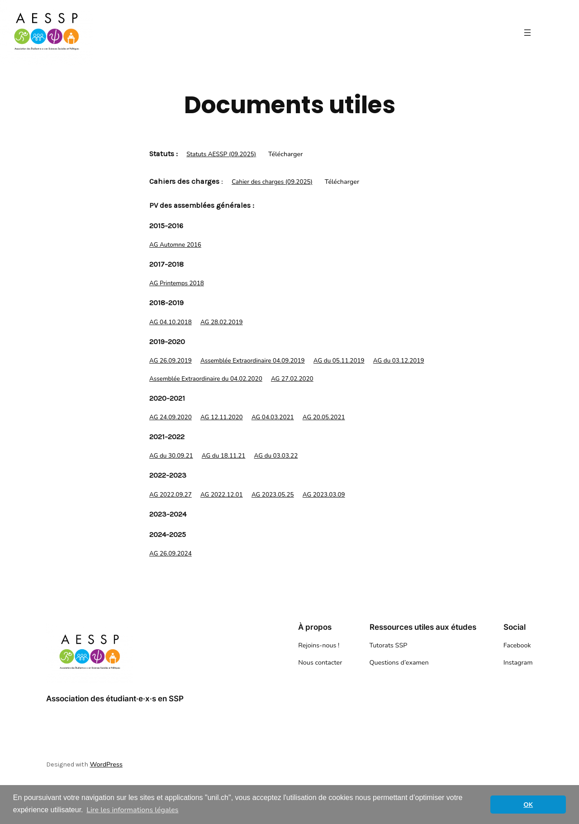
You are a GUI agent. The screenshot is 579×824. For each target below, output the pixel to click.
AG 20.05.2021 (324, 417)
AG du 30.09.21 (171, 455)
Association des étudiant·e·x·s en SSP (115, 698)
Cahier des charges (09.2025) (272, 181)
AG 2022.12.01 (221, 494)
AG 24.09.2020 (170, 417)
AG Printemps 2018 (176, 283)
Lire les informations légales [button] (132, 810)
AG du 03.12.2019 (398, 360)
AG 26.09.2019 (170, 360)
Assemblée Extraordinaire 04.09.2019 (252, 360)
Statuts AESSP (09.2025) (221, 154)
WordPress (106, 764)
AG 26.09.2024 (170, 553)
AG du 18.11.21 (224, 455)
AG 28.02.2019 (221, 322)
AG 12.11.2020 (221, 417)
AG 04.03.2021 (273, 417)
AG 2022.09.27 (170, 494)
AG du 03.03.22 (276, 455)
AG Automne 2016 (175, 244)
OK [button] (528, 804)
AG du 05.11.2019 (339, 360)
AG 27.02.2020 (292, 378)
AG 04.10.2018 (170, 322)
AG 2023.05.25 (273, 494)
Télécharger (285, 153)
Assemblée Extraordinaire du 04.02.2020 (205, 378)
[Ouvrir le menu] (527, 32)
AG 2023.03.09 (324, 494)
